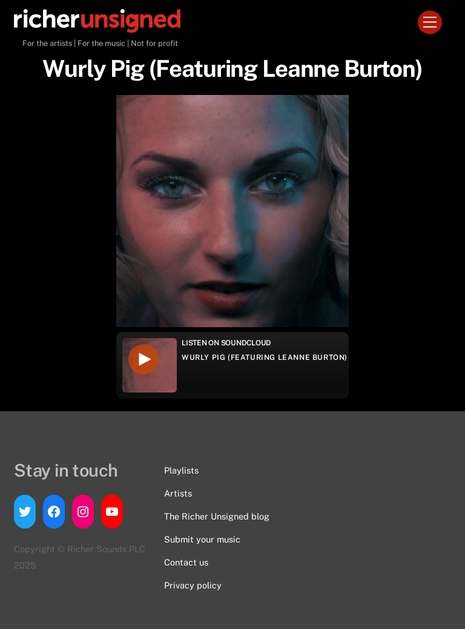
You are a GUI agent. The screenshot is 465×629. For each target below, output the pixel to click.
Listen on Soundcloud (226, 343)
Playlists (181, 470)
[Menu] (430, 22)
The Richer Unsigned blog (216, 516)
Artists (178, 493)
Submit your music (202, 539)
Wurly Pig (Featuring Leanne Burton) (265, 357)
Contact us (186, 562)
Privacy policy (193, 585)
